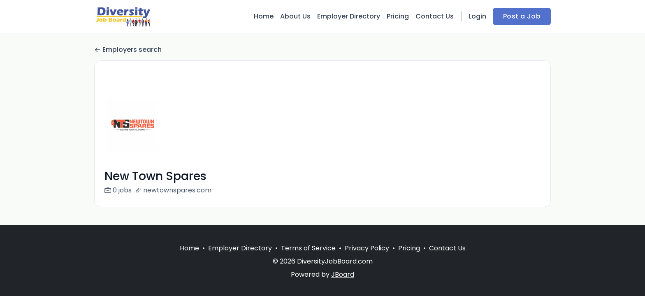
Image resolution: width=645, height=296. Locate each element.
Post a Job (522, 16)
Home (264, 16)
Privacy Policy (367, 248)
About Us (295, 16)
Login (477, 16)
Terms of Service (308, 248)
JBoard (342, 274)
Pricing (398, 16)
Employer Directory (348, 16)
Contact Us (434, 16)
